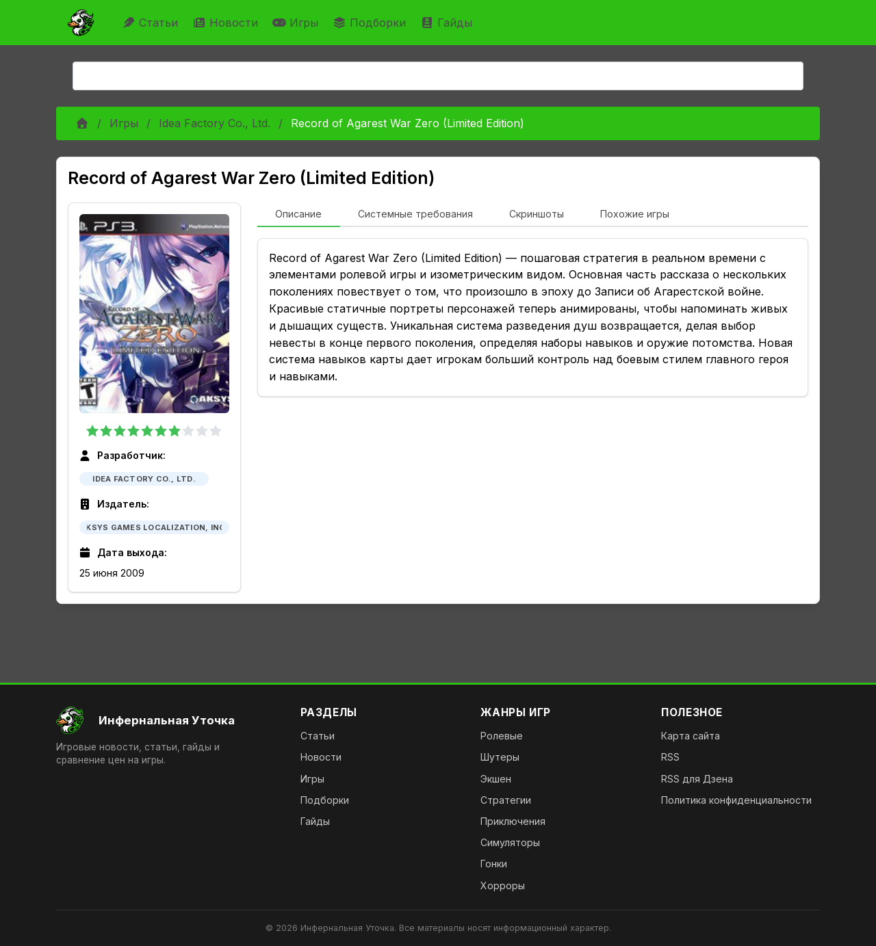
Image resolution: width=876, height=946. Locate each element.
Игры (297, 22)
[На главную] (167, 720)
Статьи (151, 22)
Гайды (448, 22)
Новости (226, 22)
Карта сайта (690, 735)
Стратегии (505, 800)
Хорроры (502, 885)
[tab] (298, 214)
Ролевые (501, 735)
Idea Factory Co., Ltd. (214, 123)
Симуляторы (510, 842)
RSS (670, 757)
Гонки (493, 863)
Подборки (371, 22)
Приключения (512, 821)
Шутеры (499, 757)
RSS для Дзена (697, 779)
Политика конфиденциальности (736, 800)
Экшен (495, 779)
